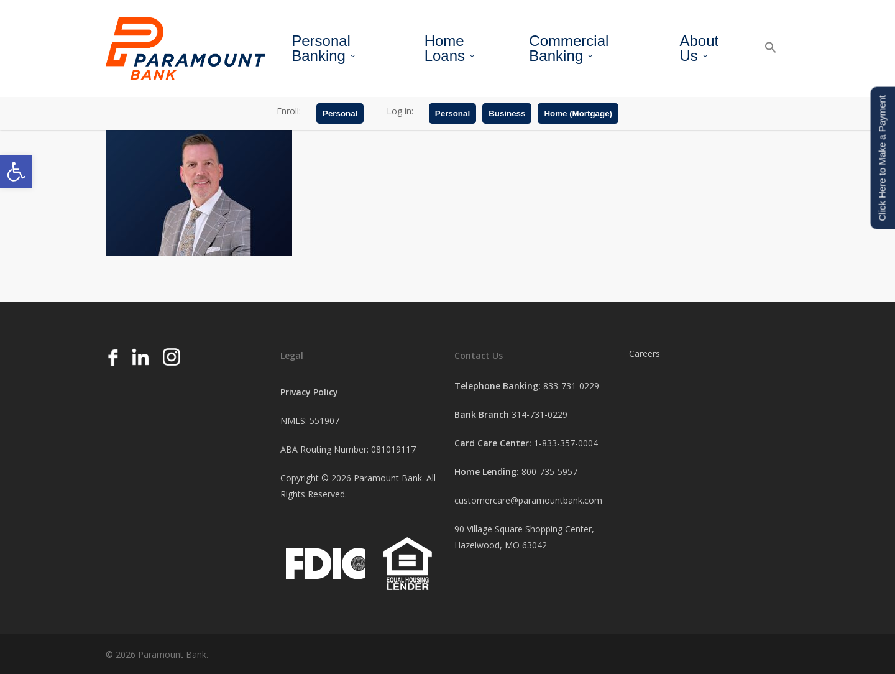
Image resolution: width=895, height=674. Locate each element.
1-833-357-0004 (566, 443)
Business (507, 113)
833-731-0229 (571, 386)
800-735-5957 (549, 472)
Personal (340, 113)
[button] (16, 171)
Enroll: (289, 111)
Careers (644, 353)
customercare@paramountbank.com (528, 500)
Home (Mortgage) (578, 113)
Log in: (400, 111)
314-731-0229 (539, 414)
